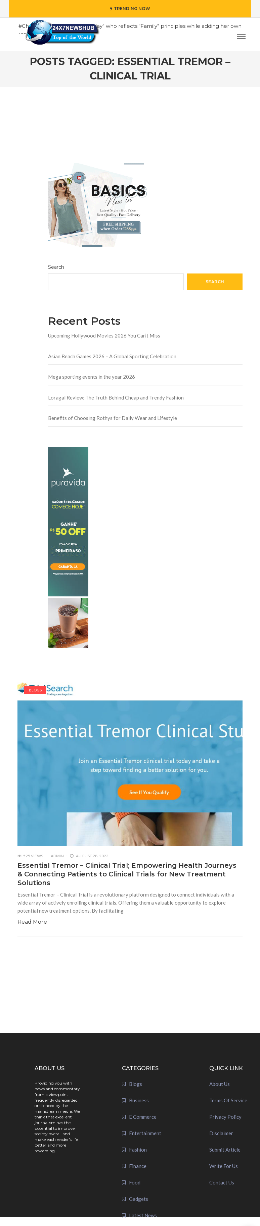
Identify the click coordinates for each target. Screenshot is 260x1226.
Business (139, 1100)
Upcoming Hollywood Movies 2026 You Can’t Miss (104, 335)
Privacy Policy (225, 1117)
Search (56, 267)
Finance (137, 1166)
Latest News (143, 1215)
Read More (32, 922)
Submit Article (225, 1150)
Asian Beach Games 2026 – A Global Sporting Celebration (112, 356)
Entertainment (145, 1133)
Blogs (35, 690)
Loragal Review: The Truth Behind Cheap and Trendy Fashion (116, 397)
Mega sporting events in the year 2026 (91, 377)
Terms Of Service (228, 1100)
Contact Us (221, 1182)
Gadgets (138, 1199)
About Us (219, 1084)
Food (134, 1182)
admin (57, 855)
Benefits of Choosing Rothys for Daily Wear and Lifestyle (112, 418)
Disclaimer (221, 1133)
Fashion (138, 1150)
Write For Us (223, 1166)
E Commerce (143, 1117)
